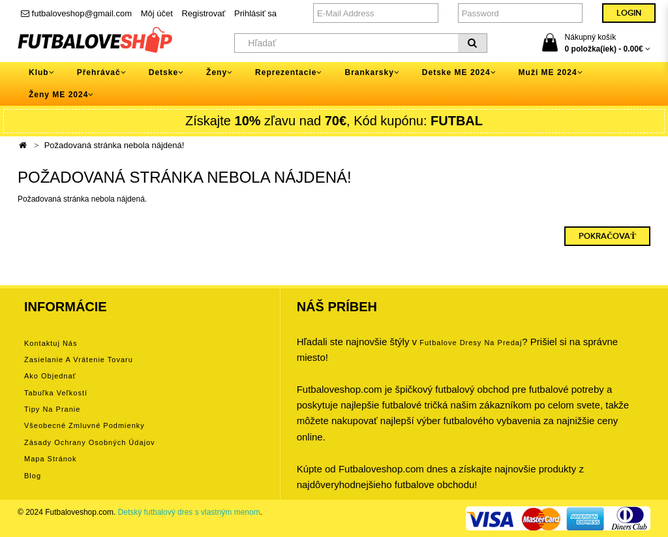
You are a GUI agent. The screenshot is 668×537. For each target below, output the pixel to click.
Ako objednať (50, 376)
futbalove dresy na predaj (470, 342)
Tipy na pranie (52, 409)
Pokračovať (607, 236)
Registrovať (203, 13)
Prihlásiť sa (255, 13)
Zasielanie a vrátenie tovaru (78, 359)
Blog (32, 476)
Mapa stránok (50, 459)
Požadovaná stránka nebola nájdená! (114, 145)
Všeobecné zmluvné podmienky (84, 425)
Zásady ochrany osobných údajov (89, 442)
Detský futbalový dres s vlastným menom (189, 512)
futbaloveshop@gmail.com (76, 13)
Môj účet (157, 13)
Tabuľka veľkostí (55, 393)
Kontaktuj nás (50, 343)
